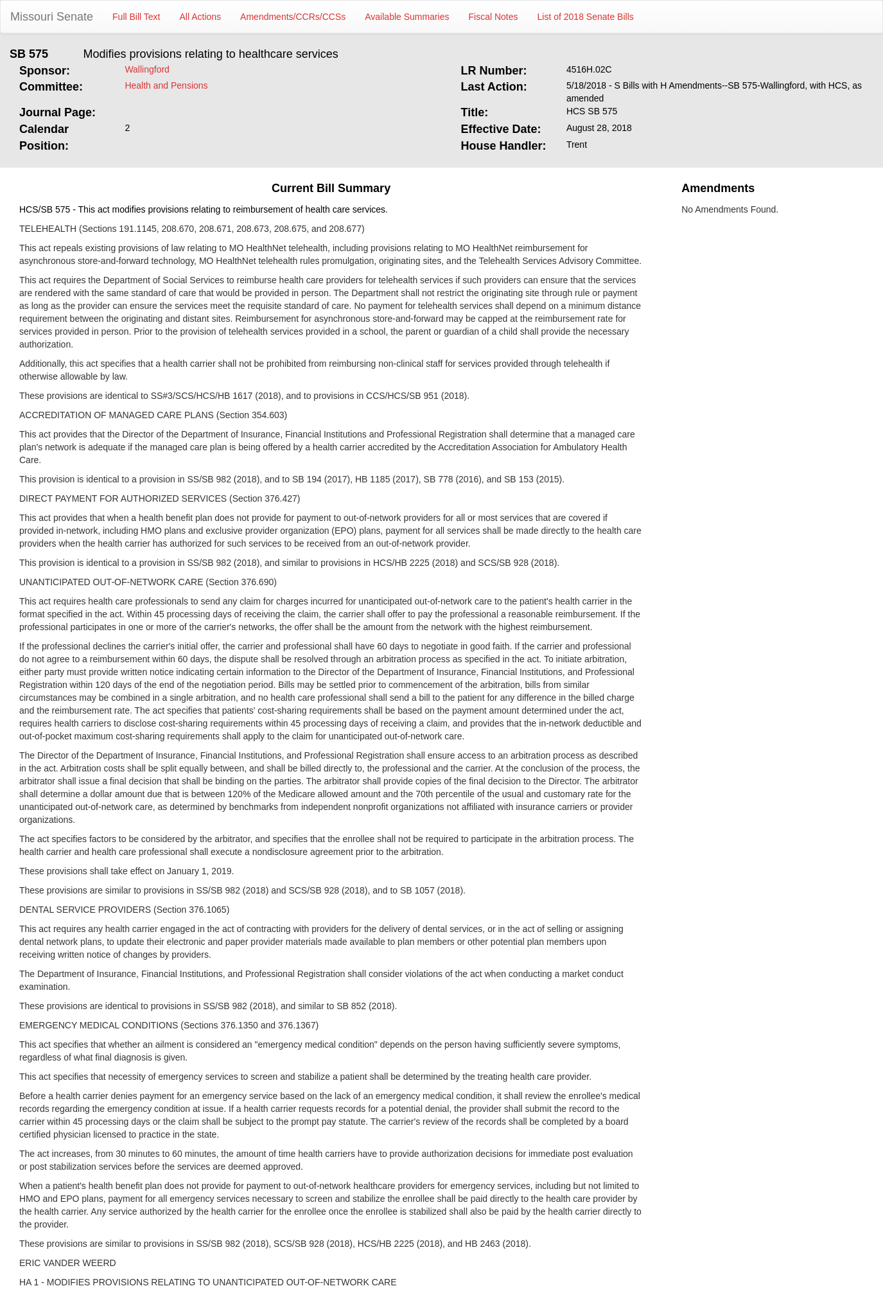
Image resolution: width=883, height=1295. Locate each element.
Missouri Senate (51, 16)
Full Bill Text (136, 17)
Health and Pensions (166, 85)
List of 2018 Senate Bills (586, 17)
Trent (576, 144)
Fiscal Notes (493, 17)
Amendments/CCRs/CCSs (292, 17)
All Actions (201, 17)
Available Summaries (407, 17)
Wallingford (147, 69)
